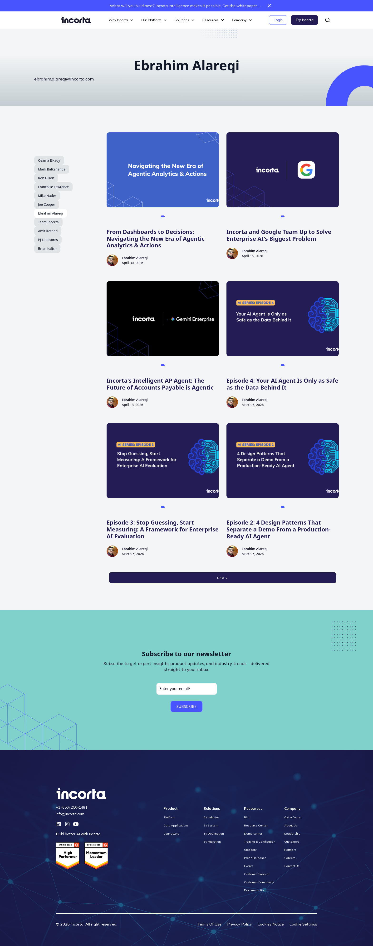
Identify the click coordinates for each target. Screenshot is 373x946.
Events (248, 866)
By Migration (212, 841)
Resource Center (255, 825)
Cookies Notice (271, 924)
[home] (76, 20)
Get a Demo (292, 817)
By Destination (214, 833)
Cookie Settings (303, 924)
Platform (169, 817)
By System (211, 825)
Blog (247, 817)
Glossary (250, 849)
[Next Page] (222, 577)
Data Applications (176, 825)
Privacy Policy (239, 924)
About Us (290, 825)
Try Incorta (304, 20)
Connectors (171, 833)
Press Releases (255, 858)
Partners (290, 849)
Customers (291, 841)
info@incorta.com (70, 814)
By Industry (211, 817)
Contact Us (291, 866)
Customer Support (257, 874)
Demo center (253, 833)
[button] (121, 20)
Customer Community (259, 882)
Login (278, 20)
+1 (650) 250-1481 (71, 807)
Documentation (254, 890)
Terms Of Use (209, 924)
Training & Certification (259, 841)
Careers (289, 858)
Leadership (292, 833)
